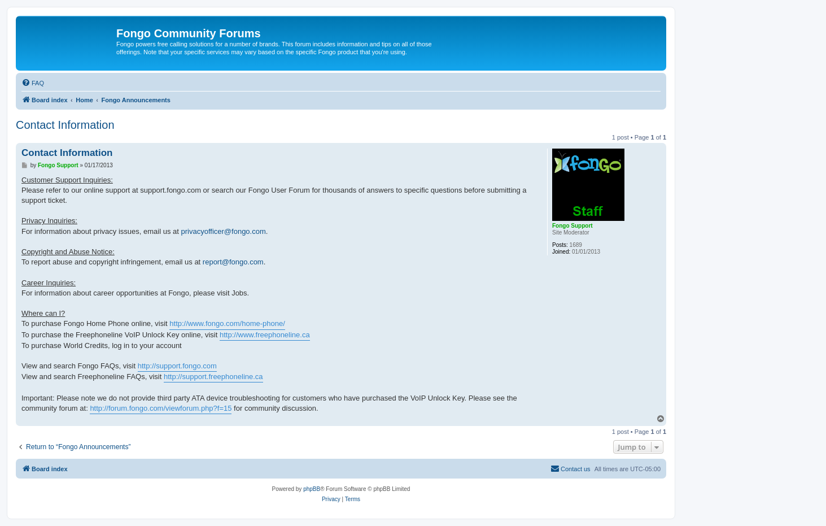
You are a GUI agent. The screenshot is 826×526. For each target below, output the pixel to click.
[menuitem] (32, 83)
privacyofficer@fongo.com (223, 231)
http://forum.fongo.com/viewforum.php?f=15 (160, 408)
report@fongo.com (233, 262)
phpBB (311, 489)
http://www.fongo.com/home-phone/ (227, 323)
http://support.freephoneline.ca (213, 376)
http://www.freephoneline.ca (265, 335)
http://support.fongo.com (177, 366)
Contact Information (65, 125)
